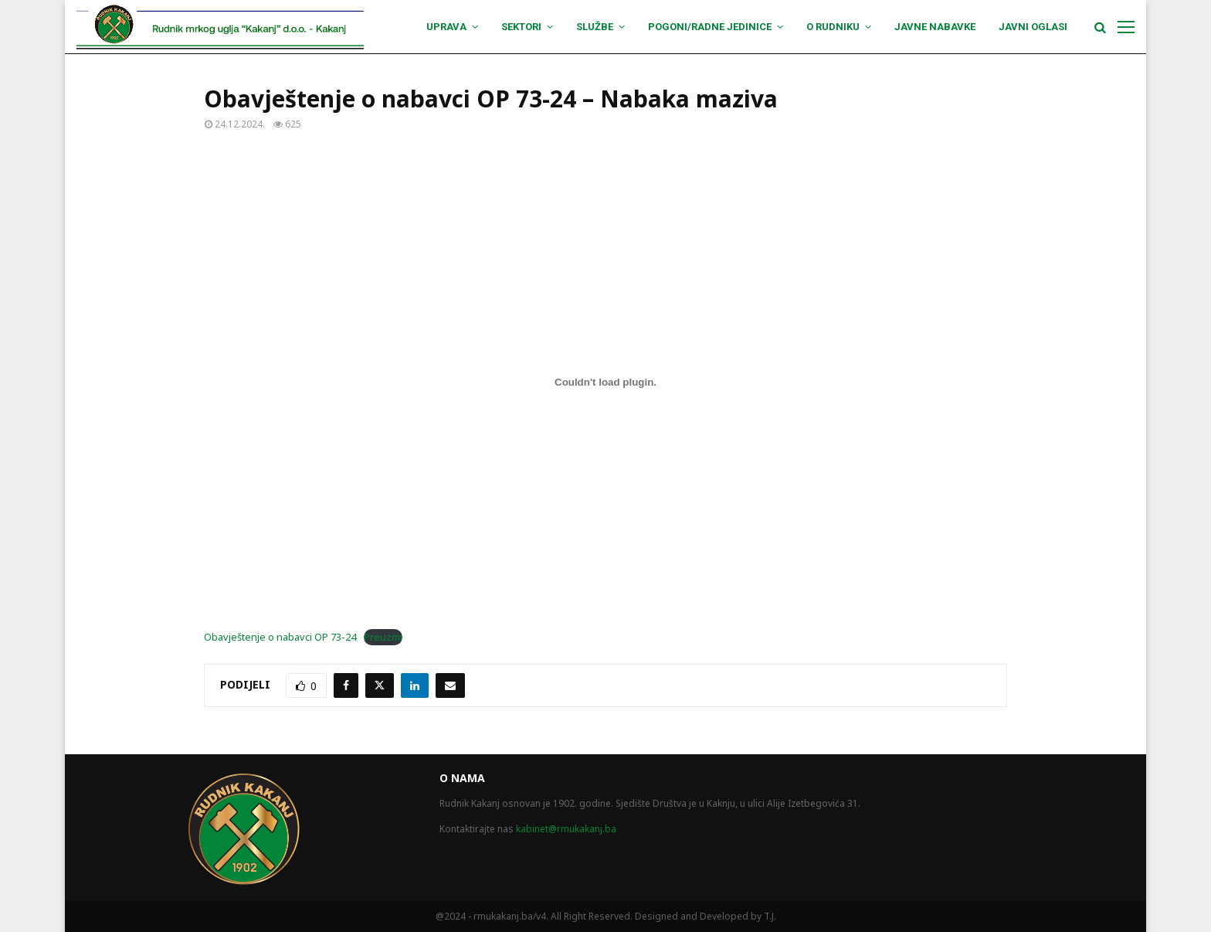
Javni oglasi (1033, 26)
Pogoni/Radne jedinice (710, 26)
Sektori (521, 26)
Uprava (446, 26)
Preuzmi (383, 637)
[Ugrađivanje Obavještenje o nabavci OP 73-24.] (605, 382)
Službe (594, 26)
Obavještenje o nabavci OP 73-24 (280, 637)
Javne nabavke (934, 26)
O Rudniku (833, 26)
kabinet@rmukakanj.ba (566, 828)
